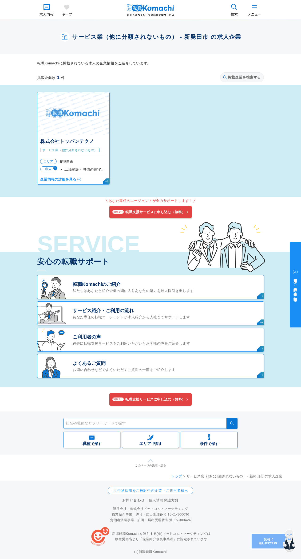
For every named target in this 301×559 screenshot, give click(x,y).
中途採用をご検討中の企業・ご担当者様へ (152, 490)
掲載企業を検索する (242, 77)
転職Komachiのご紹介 (97, 284)
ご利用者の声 (87, 336)
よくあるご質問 (89, 363)
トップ (176, 476)
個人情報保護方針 (164, 500)
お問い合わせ (133, 500)
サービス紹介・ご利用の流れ (103, 310)
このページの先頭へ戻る (150, 465)
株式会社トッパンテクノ (67, 141)
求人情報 (47, 14)
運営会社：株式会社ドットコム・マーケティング (150, 509)
